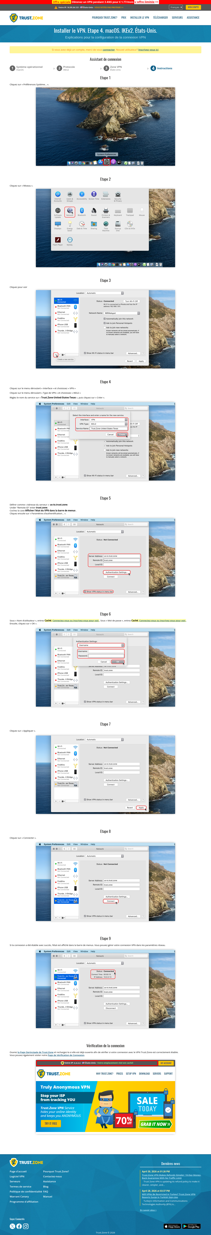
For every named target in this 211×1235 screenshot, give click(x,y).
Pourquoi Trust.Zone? (104, 17)
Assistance (193, 17)
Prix (123, 17)
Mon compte (193, 7)
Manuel (47, 1196)
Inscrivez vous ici (148, 49)
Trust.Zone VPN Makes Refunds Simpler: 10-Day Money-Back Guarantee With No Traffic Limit (171, 1176)
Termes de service (20, 1186)
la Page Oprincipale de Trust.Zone (35, 1052)
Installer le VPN (139, 17)
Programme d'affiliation (24, 1201)
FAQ (45, 1191)
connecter (109, 49)
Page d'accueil (18, 1171)
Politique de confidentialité (26, 1191)
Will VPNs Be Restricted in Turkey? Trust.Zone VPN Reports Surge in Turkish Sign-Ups (168, 1196)
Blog (46, 1186)
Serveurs (177, 17)
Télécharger (160, 17)
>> (146, 2)
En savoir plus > (148, 1210)
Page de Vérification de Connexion (66, 1055)
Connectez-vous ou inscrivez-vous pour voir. (75, 620)
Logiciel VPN (17, 1176)
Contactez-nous (52, 1176)
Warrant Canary (19, 1196)
